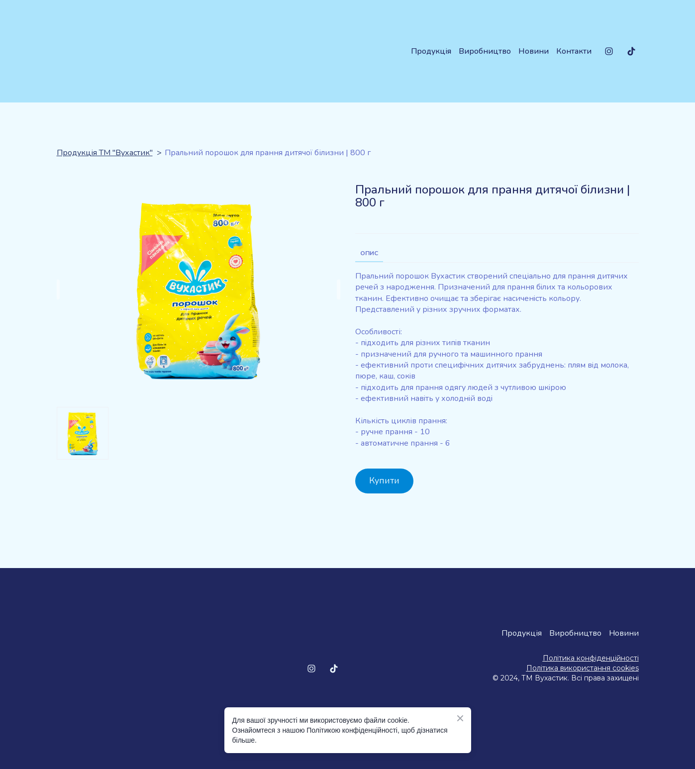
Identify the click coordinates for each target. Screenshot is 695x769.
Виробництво (485, 51)
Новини (533, 51)
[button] (608, 51)
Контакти (574, 51)
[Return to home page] (117, 51)
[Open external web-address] (522, 701)
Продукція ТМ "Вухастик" (105, 152)
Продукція (431, 51)
